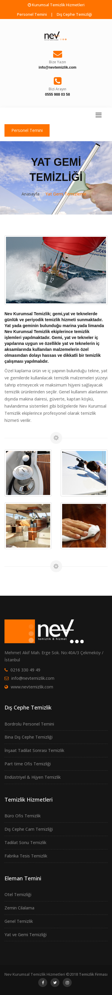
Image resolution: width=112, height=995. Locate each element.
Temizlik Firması (93, 974)
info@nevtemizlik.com (32, 678)
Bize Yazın (57, 61)
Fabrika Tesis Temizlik (25, 856)
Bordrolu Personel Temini (29, 724)
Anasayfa (30, 194)
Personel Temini (32, 14)
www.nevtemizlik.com (32, 687)
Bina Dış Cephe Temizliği (28, 737)
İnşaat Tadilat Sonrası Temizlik (34, 750)
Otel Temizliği (17, 894)
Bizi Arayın (57, 89)
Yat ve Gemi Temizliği (25, 934)
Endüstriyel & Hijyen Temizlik (32, 777)
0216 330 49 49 (25, 670)
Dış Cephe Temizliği (74, 14)
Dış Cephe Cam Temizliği (28, 829)
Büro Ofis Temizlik (22, 816)
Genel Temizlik (18, 921)
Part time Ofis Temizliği (27, 764)
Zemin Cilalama (19, 908)
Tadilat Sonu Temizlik (25, 842)
